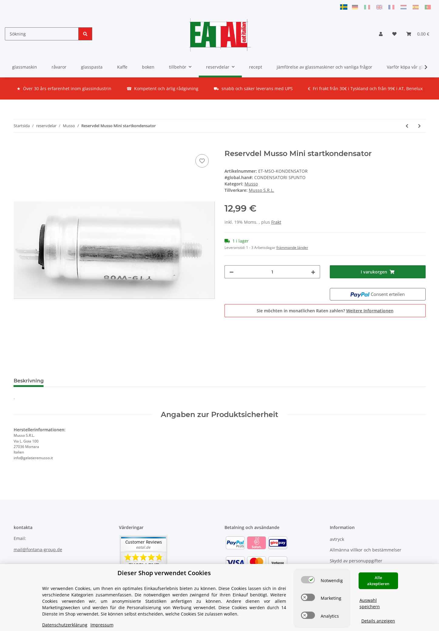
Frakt (276, 222)
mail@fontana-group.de (38, 549)
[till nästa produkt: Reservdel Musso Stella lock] (419, 125)
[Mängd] (272, 272)
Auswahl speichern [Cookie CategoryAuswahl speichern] (370, 603)
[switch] (308, 579)
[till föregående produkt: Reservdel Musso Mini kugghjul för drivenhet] (407, 125)
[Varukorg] (417, 33)
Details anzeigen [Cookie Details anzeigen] (378, 621)
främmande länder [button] (292, 247)
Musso (251, 184)
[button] (380, 33)
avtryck (337, 539)
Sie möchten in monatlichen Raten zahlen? (325, 311)
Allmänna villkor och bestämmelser (365, 550)
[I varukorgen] (18, 146)
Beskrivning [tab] (29, 381)
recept (255, 67)
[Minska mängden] (231, 272)
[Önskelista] (394, 33)
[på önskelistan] (202, 161)
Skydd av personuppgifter (356, 561)
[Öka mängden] (313, 272)
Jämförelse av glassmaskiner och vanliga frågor (324, 67)
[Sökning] (42, 33)
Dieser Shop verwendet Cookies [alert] (164, 573)
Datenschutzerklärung (64, 625)
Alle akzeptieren (378, 580)
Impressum (101, 625)
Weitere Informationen (369, 311)
